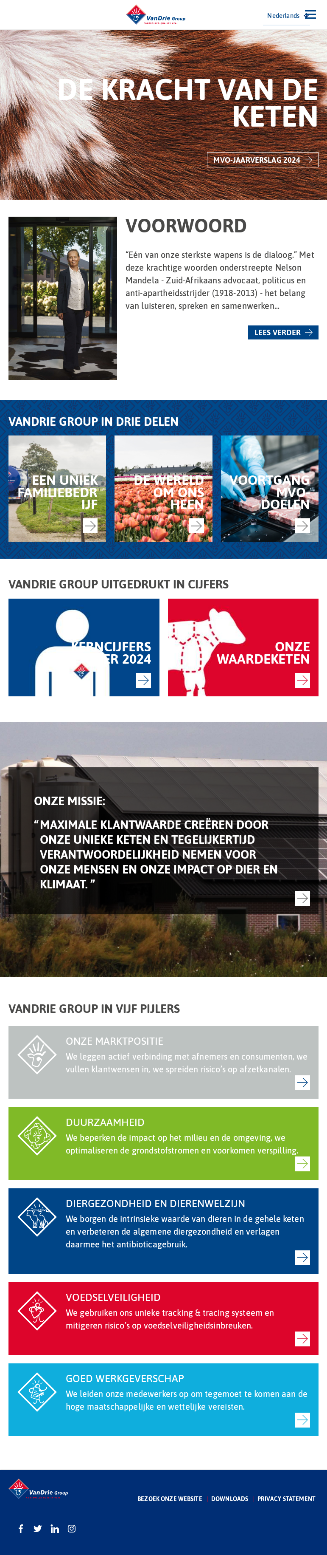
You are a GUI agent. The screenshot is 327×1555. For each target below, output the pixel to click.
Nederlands (283, 15)
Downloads (229, 1499)
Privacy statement (286, 1499)
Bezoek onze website (169, 1499)
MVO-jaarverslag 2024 (256, 160)
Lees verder (277, 332)
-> (90, 525)
